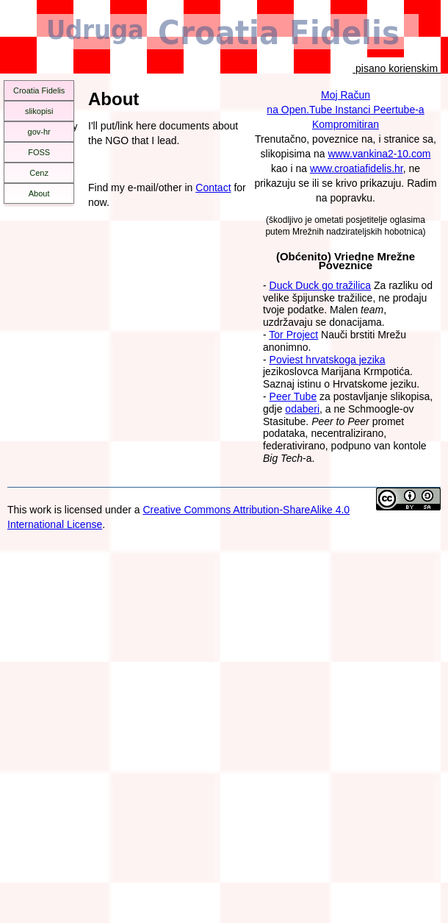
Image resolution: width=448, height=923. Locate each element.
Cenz (38, 172)
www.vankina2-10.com (379, 154)
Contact (213, 187)
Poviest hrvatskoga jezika (328, 360)
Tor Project (293, 335)
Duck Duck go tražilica (321, 285)
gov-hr (39, 131)
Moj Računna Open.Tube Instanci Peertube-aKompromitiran (345, 109)
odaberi (302, 409)
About (39, 193)
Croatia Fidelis (39, 90)
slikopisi (39, 111)
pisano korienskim (397, 68)
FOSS (39, 152)
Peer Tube (293, 396)
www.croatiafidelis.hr (356, 168)
